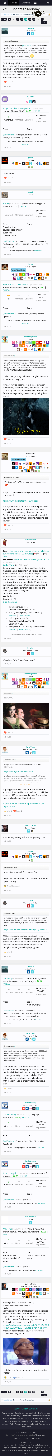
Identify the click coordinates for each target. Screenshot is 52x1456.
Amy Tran (7, 1228)
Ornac (30, 264)
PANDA (36, 111)
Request (13, 615)
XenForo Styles (34, 1438)
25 (30, 19)
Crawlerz (30, 648)
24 (26, 19)
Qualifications (8, 135)
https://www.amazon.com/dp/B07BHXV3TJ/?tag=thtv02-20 (23, 805)
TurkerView (26, 144)
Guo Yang (7, 978)
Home (4, 3)
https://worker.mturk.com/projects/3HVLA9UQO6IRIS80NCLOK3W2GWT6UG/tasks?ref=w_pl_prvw (26, 1326)
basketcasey (30, 1102)
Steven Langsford (11, 1173)
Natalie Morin (30, 540)
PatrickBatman (30, 1217)
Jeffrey (6, 203)
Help (30, 1442)
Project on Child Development (17, 108)
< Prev (3, 19)
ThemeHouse (40, 1435)
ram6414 (30, 28)
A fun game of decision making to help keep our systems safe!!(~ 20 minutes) (26, 552)
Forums (13, 2)
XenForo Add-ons (20, 1438)
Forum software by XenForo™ (26, 1432)
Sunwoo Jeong (9, 1114)
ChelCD (30, 96)
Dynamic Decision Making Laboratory (31, 559)
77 (42, 19)
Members (25, 2)
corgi (30, 192)
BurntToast (30, 747)
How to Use (24, 615)
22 (18, 19)
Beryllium (22, 1442)
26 (34, 19)
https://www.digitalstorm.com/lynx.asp (20, 500)
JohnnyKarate (30, 825)
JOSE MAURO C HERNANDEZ (16, 284)
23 (22, 19)
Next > (43, 22)
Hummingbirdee (30, 336)
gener (30, 158)
